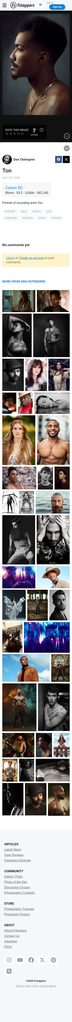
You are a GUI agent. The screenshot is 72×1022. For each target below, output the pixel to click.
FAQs (8, 946)
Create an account (31, 258)
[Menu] (4, 5)
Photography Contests (19, 892)
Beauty (37, 211)
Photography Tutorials (19, 909)
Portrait (10, 211)
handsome (11, 218)
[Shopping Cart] (40, 5)
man (48, 211)
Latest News (12, 849)
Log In (50, 2)
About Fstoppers (15, 930)
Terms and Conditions (44, 985)
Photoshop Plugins (17, 914)
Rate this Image (17, 129)
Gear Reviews (13, 855)
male (24, 211)
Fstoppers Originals (17, 860)
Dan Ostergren (24, 159)
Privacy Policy (23, 985)
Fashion (56, 218)
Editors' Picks (13, 876)
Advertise (10, 941)
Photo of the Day (15, 882)
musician (28, 218)
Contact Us (11, 936)
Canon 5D (14, 188)
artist (42, 218)
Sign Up (57, 7)
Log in (10, 258)
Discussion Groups (17, 887)
